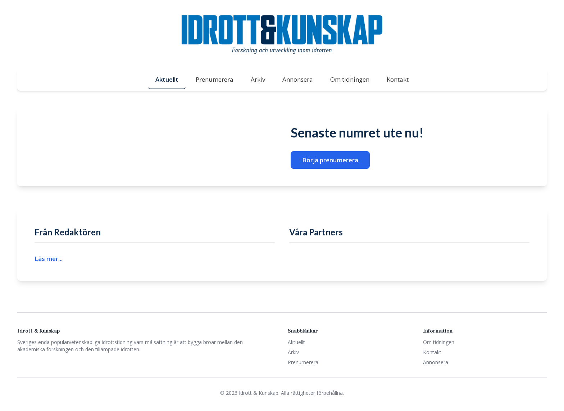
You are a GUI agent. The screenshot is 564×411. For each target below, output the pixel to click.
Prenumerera (214, 79)
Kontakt (398, 79)
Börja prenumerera (330, 160)
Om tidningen (349, 79)
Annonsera (297, 79)
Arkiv (258, 79)
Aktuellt (166, 79)
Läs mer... (49, 258)
